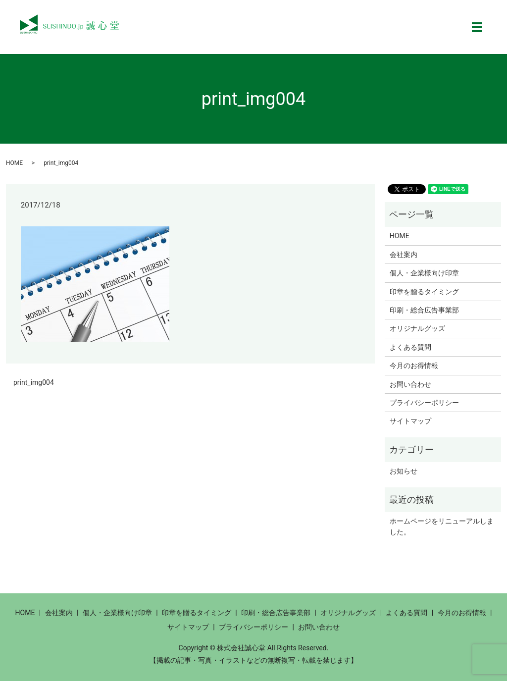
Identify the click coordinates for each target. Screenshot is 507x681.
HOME (14, 162)
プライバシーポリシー (424, 403)
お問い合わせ (410, 384)
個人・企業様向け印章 (424, 273)
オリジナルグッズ (417, 328)
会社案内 (403, 255)
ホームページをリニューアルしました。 (442, 526)
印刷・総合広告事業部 (424, 310)
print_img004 (33, 382)
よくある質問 (410, 347)
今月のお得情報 (414, 365)
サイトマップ (410, 421)
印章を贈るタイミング (424, 292)
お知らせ (403, 471)
